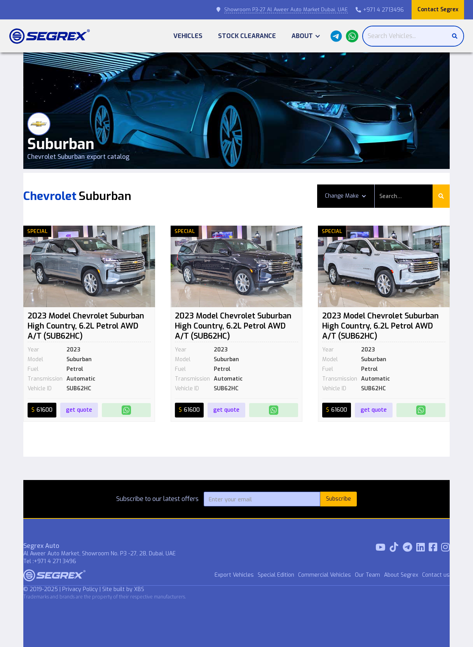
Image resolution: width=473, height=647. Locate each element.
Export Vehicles (234, 575)
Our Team (367, 575)
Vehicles (187, 36)
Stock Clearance (247, 36)
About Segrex (401, 575)
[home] (49, 36)
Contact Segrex (437, 9)
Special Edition (276, 575)
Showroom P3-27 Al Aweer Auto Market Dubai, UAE (286, 9)
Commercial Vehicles (324, 575)
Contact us (436, 575)
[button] (306, 36)
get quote (79, 410)
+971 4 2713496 (380, 10)
